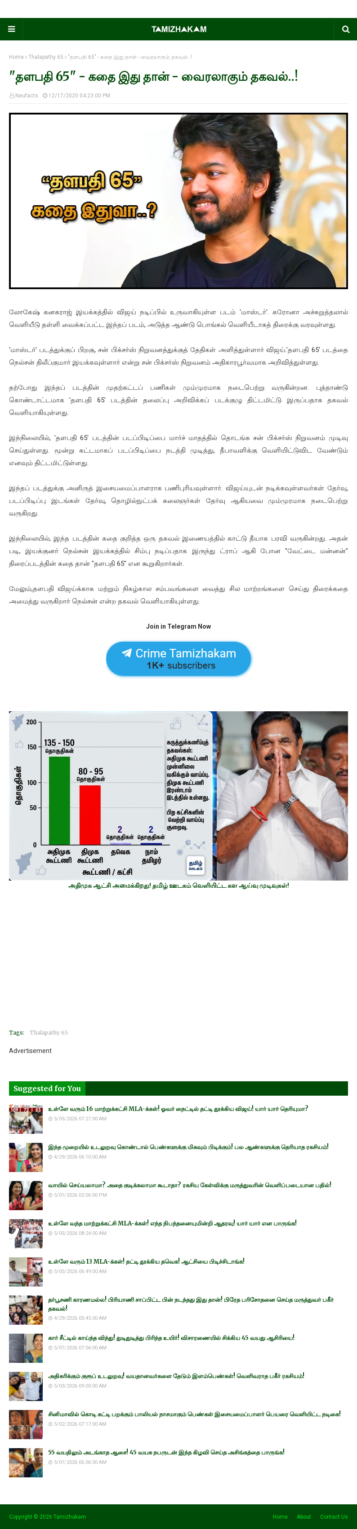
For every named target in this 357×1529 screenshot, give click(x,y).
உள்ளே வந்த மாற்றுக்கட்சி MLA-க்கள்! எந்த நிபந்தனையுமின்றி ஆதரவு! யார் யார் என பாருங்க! (172, 1223)
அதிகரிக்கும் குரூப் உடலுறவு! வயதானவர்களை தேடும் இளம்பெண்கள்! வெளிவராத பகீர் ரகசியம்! (176, 1376)
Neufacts (26, 96)
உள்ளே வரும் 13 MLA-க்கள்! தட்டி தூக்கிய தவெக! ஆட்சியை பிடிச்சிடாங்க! (146, 1261)
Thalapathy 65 (45, 57)
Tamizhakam (70, 1517)
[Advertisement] (178, 959)
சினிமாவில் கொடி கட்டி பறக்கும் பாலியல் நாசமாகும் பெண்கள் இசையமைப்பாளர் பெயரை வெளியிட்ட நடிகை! (194, 1414)
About (304, 1517)
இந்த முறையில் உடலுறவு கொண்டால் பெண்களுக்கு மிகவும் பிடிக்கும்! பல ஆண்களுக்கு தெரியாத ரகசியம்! (188, 1147)
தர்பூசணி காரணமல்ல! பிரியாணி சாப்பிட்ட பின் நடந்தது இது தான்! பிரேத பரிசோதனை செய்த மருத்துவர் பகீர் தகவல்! (191, 1304)
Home (16, 57)
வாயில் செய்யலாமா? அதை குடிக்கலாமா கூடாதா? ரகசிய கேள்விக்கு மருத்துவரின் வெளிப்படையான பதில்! (189, 1185)
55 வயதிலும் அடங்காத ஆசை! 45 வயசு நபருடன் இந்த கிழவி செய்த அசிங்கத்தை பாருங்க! (166, 1452)
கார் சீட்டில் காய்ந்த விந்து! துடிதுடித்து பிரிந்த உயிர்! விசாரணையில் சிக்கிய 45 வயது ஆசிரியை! (171, 1338)
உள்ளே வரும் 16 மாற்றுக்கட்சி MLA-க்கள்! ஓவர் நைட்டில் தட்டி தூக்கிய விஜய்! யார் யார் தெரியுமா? (178, 1109)
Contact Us (334, 1517)
